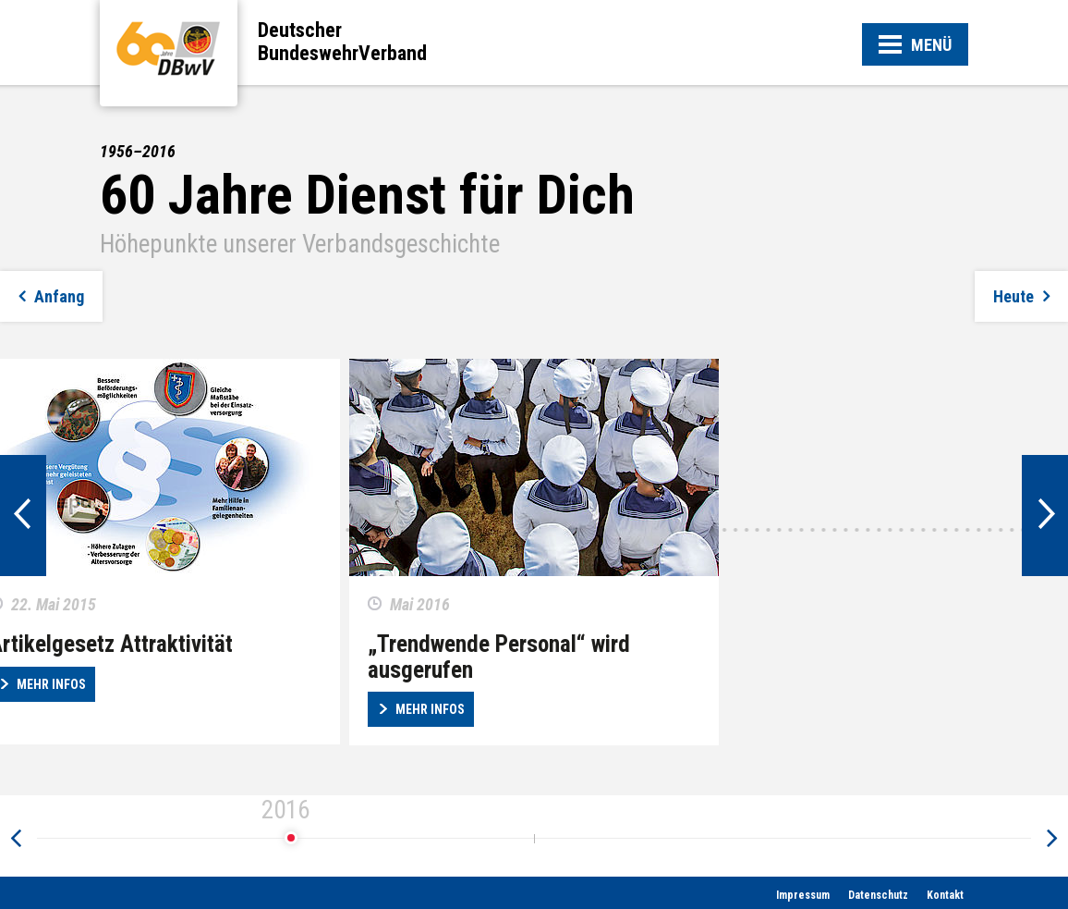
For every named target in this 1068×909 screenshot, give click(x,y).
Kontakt (945, 895)
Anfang (59, 296)
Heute (1013, 296)
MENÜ (915, 46)
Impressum (803, 895)
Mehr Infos (430, 709)
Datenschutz (878, 895)
